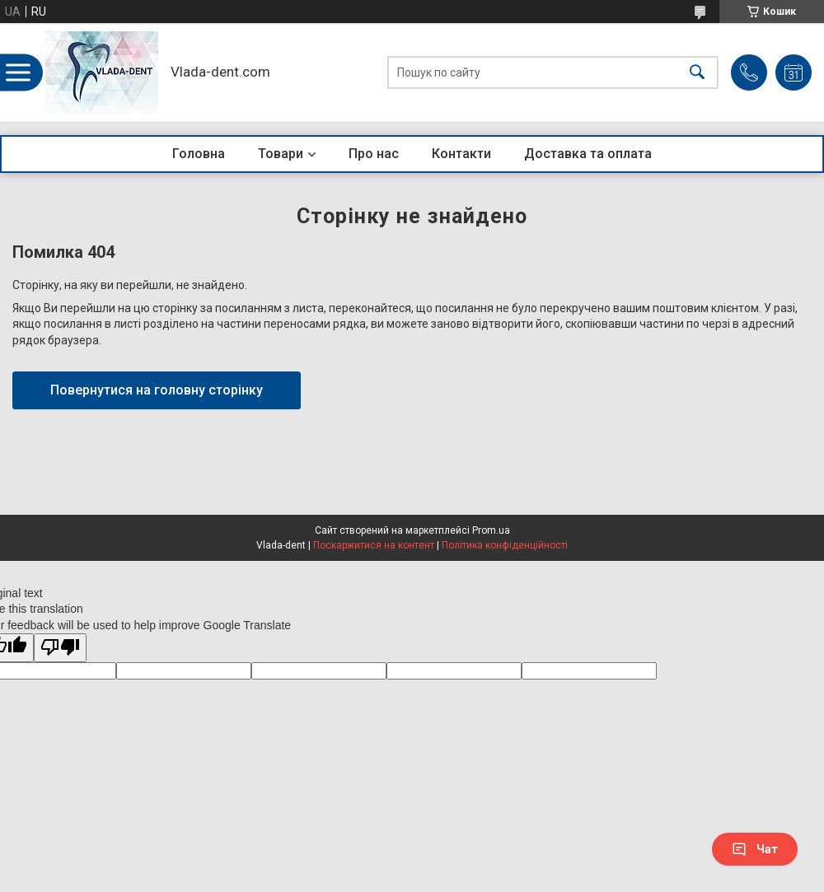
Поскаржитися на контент (373, 545)
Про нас (374, 153)
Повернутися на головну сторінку (156, 390)
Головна (198, 153)
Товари (280, 153)
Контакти (461, 153)
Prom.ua (491, 530)
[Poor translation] (60, 647)
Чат (755, 849)
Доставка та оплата (588, 153)
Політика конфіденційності (505, 545)
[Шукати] (697, 73)
